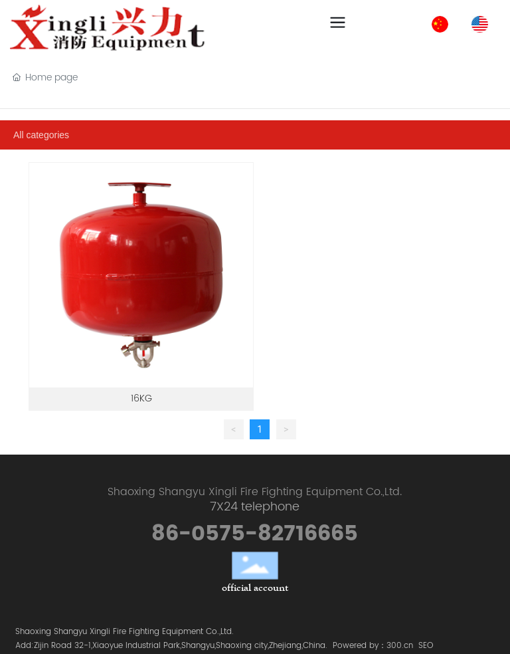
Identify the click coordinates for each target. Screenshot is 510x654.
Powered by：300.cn (373, 645)
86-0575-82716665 (254, 534)
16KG (141, 398)
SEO (425, 645)
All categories (41, 135)
